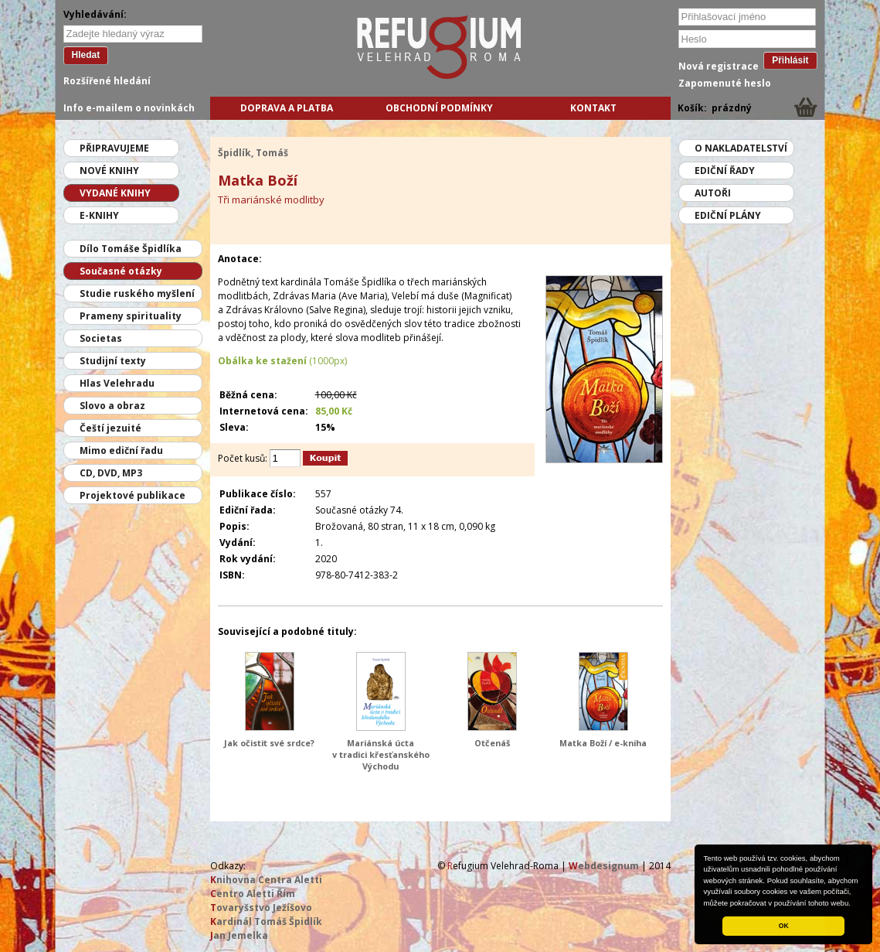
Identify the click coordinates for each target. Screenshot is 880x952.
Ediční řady (725, 170)
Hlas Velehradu (117, 383)
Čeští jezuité (110, 428)
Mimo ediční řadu (121, 450)
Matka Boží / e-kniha (603, 743)
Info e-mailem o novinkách (129, 107)
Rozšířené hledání (107, 80)
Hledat (86, 54)
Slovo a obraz (112, 405)
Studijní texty (113, 360)
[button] (854, 904)
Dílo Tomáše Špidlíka (131, 248)
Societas (101, 338)
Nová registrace (718, 66)
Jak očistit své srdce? (269, 743)
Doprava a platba (286, 107)
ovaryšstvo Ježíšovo (261, 907)
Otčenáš (492, 743)
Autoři (713, 193)
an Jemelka (239, 935)
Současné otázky (121, 271)
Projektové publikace (132, 495)
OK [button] (784, 926)
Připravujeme (114, 148)
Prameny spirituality (131, 315)
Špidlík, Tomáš (253, 152)
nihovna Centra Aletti (266, 879)
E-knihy (99, 215)
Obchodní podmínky (439, 107)
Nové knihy (109, 170)
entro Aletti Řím (252, 893)
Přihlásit (790, 60)
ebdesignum (604, 865)
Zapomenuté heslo (724, 83)
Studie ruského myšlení (137, 293)
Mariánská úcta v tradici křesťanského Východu (381, 754)
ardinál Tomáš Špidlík (266, 921)
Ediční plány (728, 215)
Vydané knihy (115, 193)
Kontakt (593, 107)
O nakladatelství (741, 148)
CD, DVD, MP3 (111, 472)
